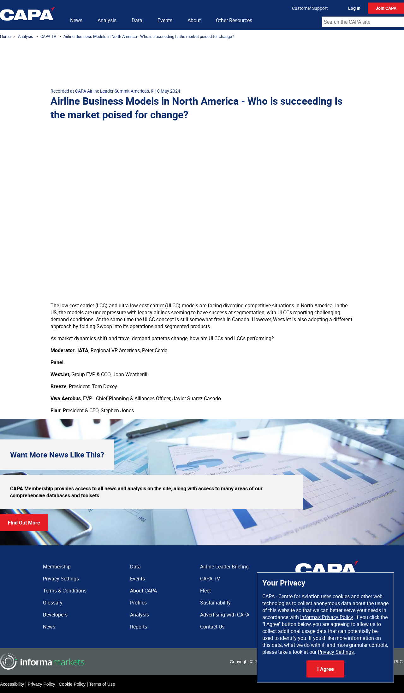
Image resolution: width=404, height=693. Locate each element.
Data (137, 20)
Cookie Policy (72, 684)
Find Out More (24, 522)
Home (5, 36)
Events (164, 20)
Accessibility (12, 684)
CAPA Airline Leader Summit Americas (112, 91)
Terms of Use (102, 684)
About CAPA (143, 590)
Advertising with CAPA (224, 614)
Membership (57, 566)
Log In (354, 8)
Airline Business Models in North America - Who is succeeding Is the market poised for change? (148, 36)
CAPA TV (48, 36)
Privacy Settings (336, 651)
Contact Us (212, 626)
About (194, 20)
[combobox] (363, 21)
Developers (55, 614)
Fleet (205, 590)
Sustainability (215, 602)
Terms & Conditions (64, 590)
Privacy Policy (41, 684)
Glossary (52, 602)
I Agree (325, 668)
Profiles (138, 602)
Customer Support (310, 8)
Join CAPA (386, 8)
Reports (138, 626)
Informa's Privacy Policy (326, 617)
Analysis (107, 20)
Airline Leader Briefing (224, 566)
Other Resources (234, 20)
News (76, 20)
